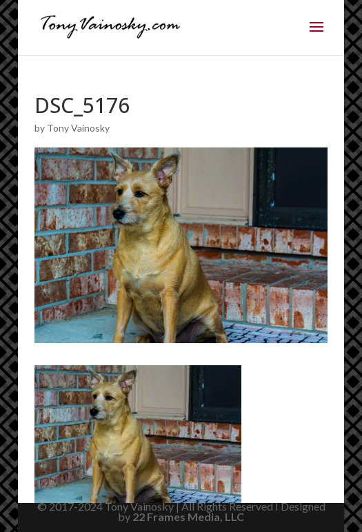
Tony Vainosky (78, 128)
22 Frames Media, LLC (188, 516)
